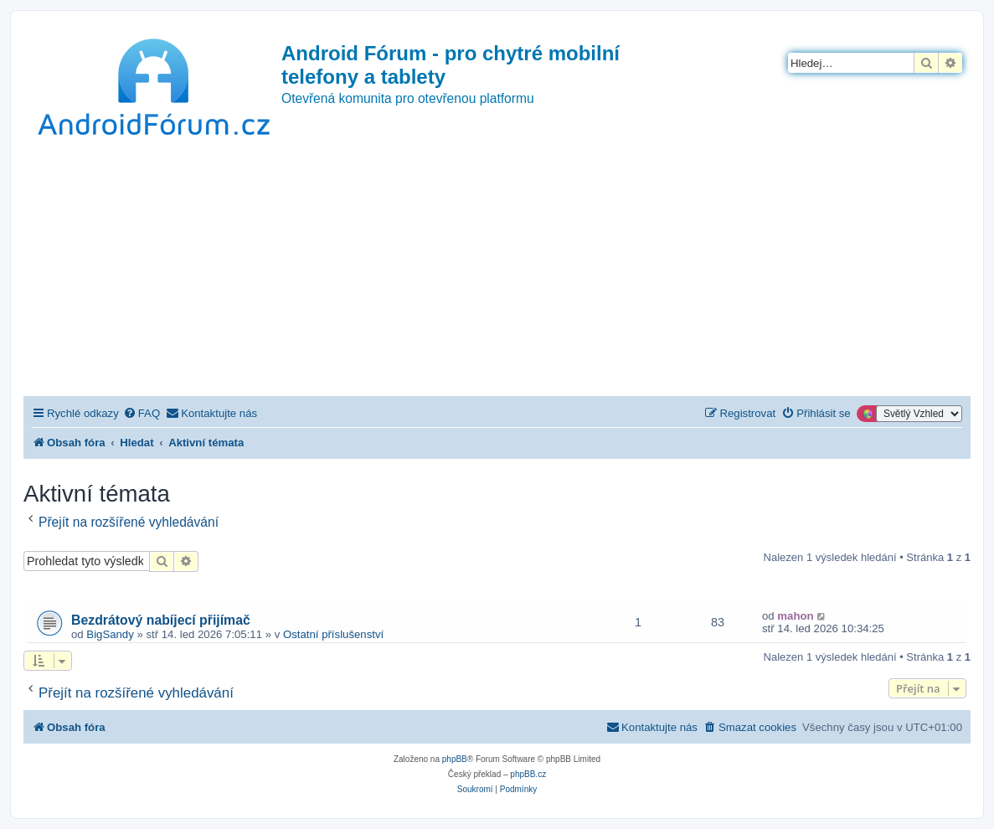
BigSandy (109, 634)
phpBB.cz (528, 774)
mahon (795, 616)
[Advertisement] (497, 270)
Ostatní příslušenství (333, 634)
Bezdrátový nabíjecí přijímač (160, 620)
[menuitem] (141, 413)
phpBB (454, 759)
